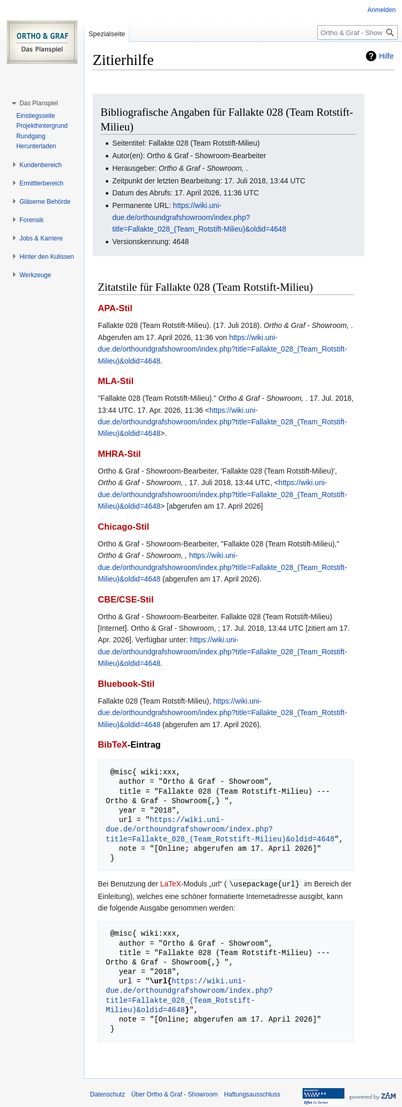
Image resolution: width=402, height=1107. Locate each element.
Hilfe (386, 56)
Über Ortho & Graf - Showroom (174, 1094)
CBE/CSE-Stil (125, 600)
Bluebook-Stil (126, 684)
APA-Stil (115, 308)
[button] (38, 103)
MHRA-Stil (119, 454)
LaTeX (170, 884)
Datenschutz (107, 1094)
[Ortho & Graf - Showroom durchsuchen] (357, 32)
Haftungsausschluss (252, 1094)
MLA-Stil (115, 381)
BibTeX (113, 745)
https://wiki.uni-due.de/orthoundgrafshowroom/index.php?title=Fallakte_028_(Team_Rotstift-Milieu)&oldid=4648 (199, 217)
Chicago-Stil (123, 527)
